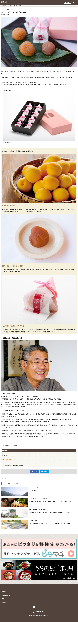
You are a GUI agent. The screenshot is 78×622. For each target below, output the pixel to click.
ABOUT (4, 587)
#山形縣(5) (4, 478)
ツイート (44, 471)
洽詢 (3, 599)
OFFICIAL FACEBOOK (39, 607)
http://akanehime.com (7, 459)
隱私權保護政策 (6, 595)
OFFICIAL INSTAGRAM (39, 612)
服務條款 (4, 591)
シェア (34, 471)
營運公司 (4, 602)
